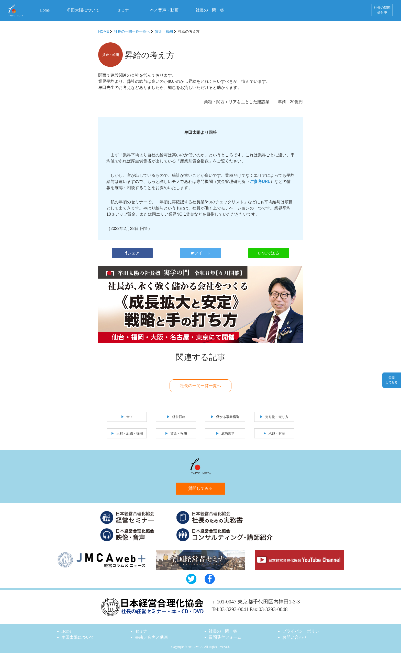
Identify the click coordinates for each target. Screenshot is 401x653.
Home (45, 10)
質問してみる (200, 488)
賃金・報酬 (164, 31)
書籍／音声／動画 (151, 637)
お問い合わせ (294, 637)
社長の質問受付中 (382, 10)
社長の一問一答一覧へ (132, 31)
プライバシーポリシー (302, 631)
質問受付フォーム (225, 637)
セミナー (125, 10)
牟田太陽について (83, 10)
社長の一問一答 (210, 10)
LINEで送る (269, 252)
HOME (103, 31)
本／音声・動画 (164, 10)
